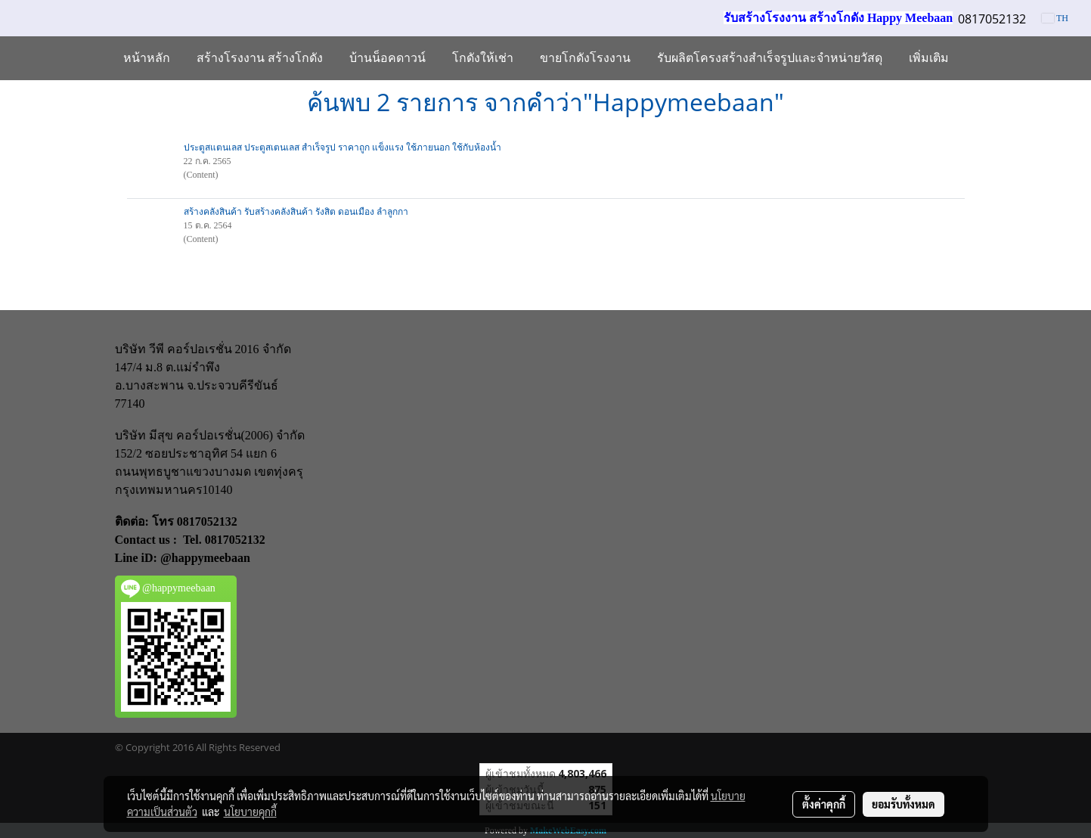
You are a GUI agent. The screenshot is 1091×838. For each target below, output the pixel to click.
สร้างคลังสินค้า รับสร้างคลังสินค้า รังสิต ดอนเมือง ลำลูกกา (296, 211)
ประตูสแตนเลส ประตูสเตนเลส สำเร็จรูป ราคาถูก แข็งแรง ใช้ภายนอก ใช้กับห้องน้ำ (342, 147)
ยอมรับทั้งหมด (903, 804)
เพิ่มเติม (929, 57)
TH (1055, 18)
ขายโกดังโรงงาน (585, 57)
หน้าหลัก (146, 57)
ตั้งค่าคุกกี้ (823, 804)
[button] (975, 58)
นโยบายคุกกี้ (250, 811)
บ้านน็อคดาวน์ (387, 57)
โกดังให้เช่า (482, 57)
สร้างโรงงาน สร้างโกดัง (260, 57)
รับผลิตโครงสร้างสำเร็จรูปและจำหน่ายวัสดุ (769, 57)
